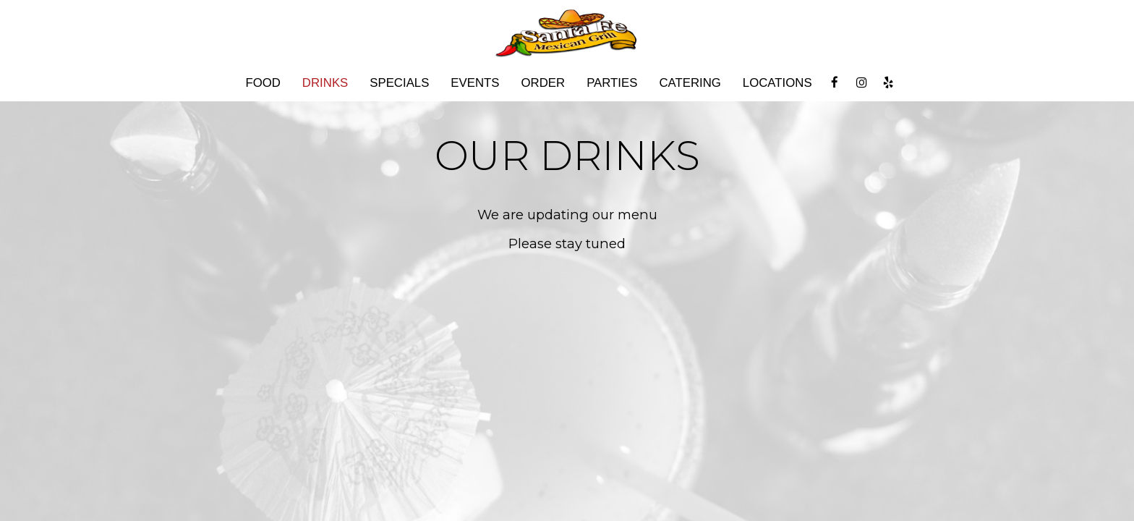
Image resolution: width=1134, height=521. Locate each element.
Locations (777, 83)
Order (543, 83)
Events (475, 83)
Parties (612, 83)
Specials (399, 83)
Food (262, 83)
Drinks (325, 83)
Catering (689, 83)
